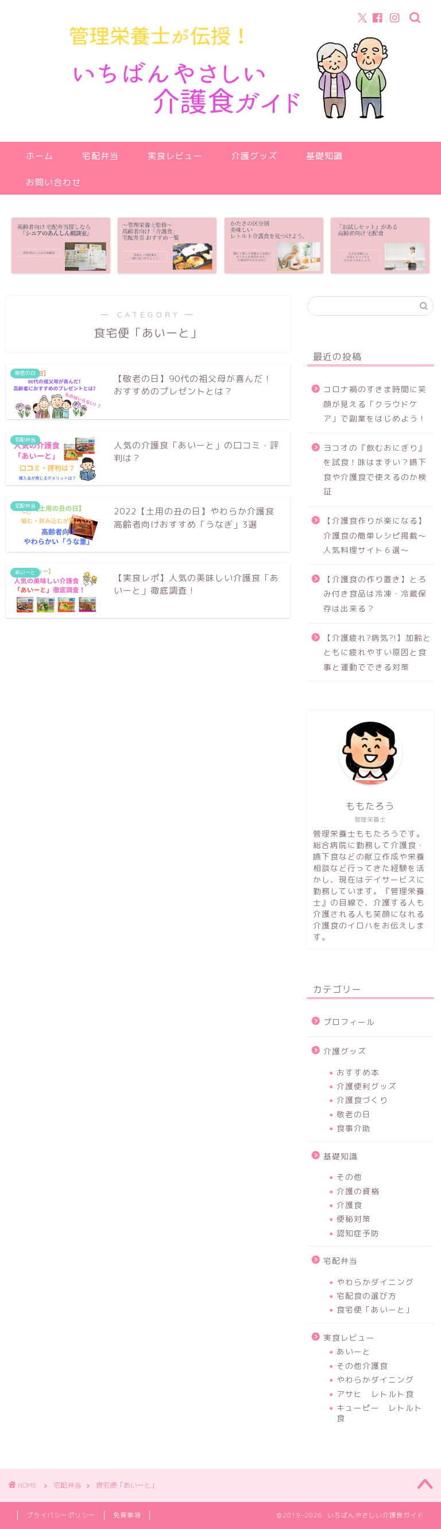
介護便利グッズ (366, 1086)
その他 (349, 1176)
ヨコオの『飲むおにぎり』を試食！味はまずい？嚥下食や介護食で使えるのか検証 (375, 469)
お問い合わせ (53, 182)
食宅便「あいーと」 (375, 1309)
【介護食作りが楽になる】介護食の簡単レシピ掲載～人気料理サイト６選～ (375, 535)
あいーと (353, 1351)
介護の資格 (358, 1191)
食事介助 (353, 1127)
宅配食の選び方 (366, 1295)
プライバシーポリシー (60, 1515)
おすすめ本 (358, 1072)
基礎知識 (324, 155)
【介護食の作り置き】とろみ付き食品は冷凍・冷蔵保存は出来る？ (375, 594)
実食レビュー (175, 155)
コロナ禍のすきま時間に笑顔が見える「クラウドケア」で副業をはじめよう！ (375, 404)
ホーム (39, 155)
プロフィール (349, 1021)
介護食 (349, 1204)
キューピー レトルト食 (379, 1412)
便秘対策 (353, 1218)
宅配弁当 (100, 155)
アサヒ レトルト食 (375, 1393)
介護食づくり (362, 1099)
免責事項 (127, 1515)
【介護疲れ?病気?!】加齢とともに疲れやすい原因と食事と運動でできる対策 (377, 652)
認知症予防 (358, 1233)
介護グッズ (254, 155)
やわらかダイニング (375, 1281)
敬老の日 (353, 1114)
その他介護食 (362, 1365)
